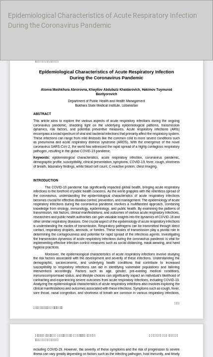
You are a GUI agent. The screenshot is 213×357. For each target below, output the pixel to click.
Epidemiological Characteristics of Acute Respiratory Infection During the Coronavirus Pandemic (102, 20)
